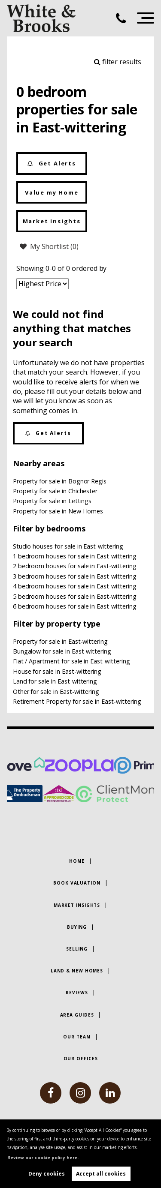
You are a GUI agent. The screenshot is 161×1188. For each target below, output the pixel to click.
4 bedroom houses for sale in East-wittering (75, 586)
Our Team (76, 1037)
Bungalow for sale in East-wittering (62, 651)
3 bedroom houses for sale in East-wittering (75, 576)
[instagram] (80, 1093)
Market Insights (52, 221)
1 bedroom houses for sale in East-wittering (75, 556)
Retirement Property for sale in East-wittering (77, 701)
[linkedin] (110, 1093)
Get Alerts (51, 163)
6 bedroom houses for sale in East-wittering (75, 606)
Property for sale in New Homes (58, 511)
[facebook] (50, 1093)
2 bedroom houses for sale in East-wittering (75, 566)
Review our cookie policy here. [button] (43, 1158)
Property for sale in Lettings (52, 501)
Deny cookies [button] (46, 1173)
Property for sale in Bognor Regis (59, 481)
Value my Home (52, 192)
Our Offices (81, 1059)
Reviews (77, 993)
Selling (76, 949)
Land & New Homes (77, 971)
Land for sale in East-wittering (55, 681)
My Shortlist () (49, 246)
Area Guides (77, 1015)
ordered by (89, 268)
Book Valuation (76, 883)
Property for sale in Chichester (55, 491)
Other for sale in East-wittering (56, 691)
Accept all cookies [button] (101, 1173)
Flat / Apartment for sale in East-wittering (71, 661)
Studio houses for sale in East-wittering (68, 546)
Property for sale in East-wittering (60, 641)
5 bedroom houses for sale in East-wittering (75, 596)
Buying (76, 927)
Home (77, 861)
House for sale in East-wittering (57, 671)
